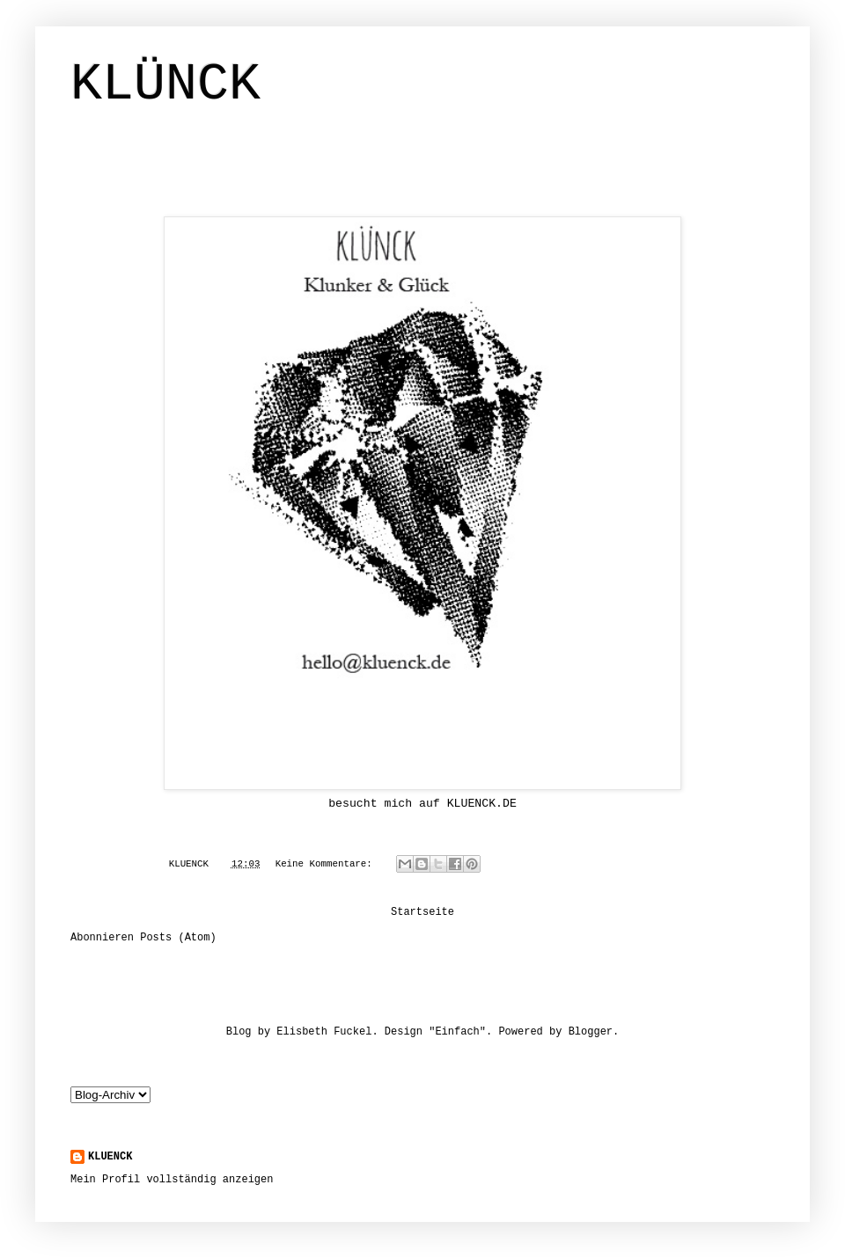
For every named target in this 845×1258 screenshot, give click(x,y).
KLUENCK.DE (482, 803)
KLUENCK (110, 1157)
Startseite (422, 912)
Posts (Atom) (178, 938)
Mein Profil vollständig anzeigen (171, 1180)
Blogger (591, 1032)
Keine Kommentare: (327, 864)
